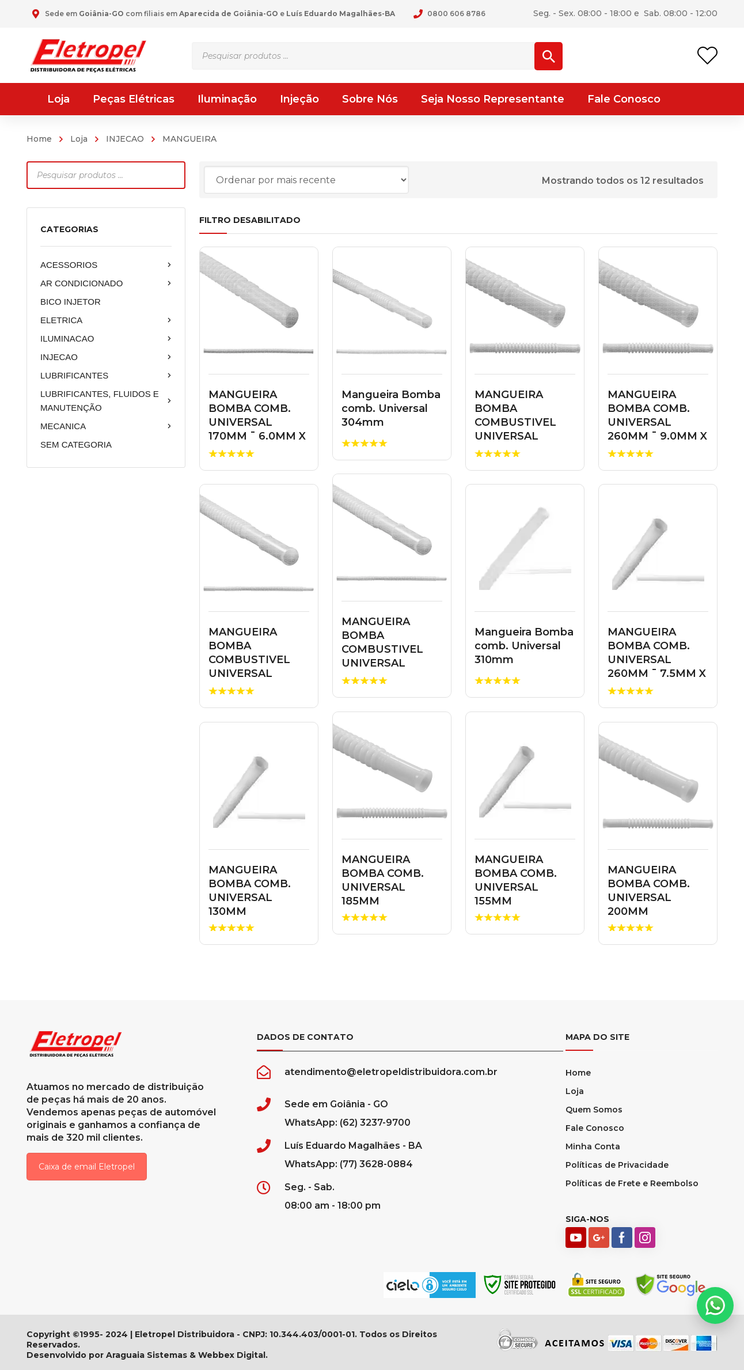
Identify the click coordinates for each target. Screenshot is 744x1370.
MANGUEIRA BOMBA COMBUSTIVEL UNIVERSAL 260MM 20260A (250, 660)
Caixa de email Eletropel (87, 1166)
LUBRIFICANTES (106, 375)
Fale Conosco (594, 1128)
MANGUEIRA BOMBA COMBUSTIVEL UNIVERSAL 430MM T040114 (519, 422)
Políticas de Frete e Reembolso (632, 1183)
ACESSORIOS (106, 265)
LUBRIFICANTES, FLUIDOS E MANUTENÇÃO (106, 400)
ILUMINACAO (106, 339)
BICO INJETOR (70, 301)
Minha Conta (592, 1146)
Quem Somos (593, 1109)
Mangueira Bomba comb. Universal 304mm (391, 408)
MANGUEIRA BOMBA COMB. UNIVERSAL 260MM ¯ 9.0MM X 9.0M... (657, 422)
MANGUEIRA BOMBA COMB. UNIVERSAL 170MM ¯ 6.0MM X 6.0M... (257, 422)
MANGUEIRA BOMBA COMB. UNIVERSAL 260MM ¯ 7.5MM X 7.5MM (657, 660)
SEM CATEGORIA (76, 444)
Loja (79, 139)
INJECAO (125, 139)
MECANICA (106, 426)
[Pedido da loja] (306, 180)
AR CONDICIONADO (106, 283)
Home (39, 139)
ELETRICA (106, 320)
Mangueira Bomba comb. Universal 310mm (524, 646)
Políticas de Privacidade (617, 1165)
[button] (715, 1305)
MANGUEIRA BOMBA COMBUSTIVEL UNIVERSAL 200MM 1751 (382, 649)
